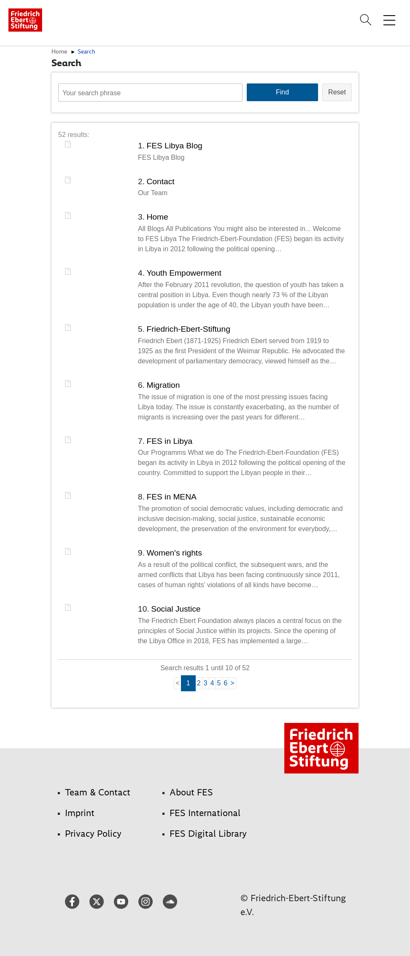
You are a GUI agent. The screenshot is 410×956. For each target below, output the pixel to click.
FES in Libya (169, 441)
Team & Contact (97, 792)
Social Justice (175, 608)
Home (59, 51)
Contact (160, 181)
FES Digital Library (208, 833)
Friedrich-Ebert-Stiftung (188, 329)
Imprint (79, 813)
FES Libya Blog (174, 145)
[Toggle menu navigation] (389, 19)
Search (86, 51)
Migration (163, 385)
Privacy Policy (93, 833)
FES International (205, 813)
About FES (191, 792)
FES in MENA (171, 496)
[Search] (367, 19)
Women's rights (174, 552)
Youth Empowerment (183, 273)
